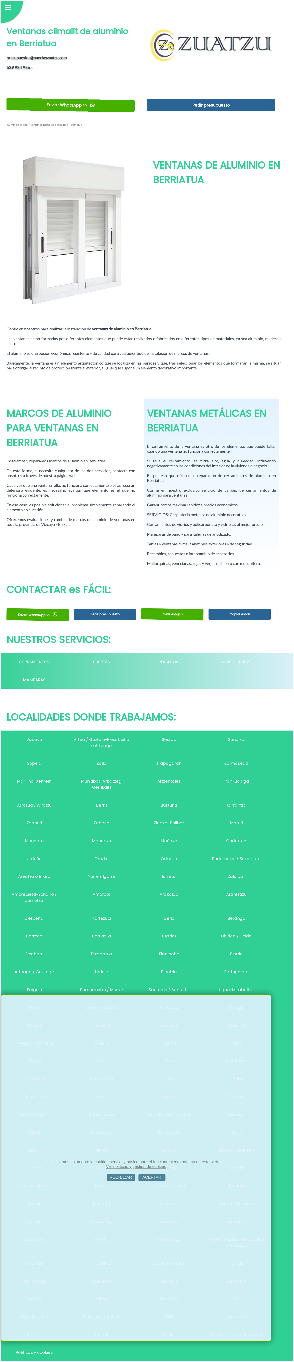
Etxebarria (101, 954)
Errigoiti (34, 990)
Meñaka (169, 841)
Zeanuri (34, 823)
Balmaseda (236, 763)
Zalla (102, 763)
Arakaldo (169, 894)
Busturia (169, 805)
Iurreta (169, 876)
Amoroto (102, 894)
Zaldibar (236, 876)
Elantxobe (169, 954)
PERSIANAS (169, 662)
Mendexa (101, 841)
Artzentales (169, 781)
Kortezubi (101, 918)
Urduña (34, 859)
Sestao (169, 739)
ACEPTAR (152, 1177)
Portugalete (236, 972)
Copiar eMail (240, 614)
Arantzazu (236, 894)
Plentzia (169, 972)
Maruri (236, 823)
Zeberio (101, 823)
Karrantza (236, 805)
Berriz (101, 805)
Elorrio (236, 954)
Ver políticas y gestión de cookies (136, 1166)
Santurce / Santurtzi (169, 990)
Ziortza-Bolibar (169, 823)
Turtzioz (168, 936)
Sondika (236, 739)
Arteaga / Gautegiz (34, 972)
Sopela (34, 763)
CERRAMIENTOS (34, 662)
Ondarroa (236, 841)
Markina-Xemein (34, 781)
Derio (169, 918)
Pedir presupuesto (211, 105)
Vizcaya (34, 739)
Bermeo (34, 936)
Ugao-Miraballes (236, 990)
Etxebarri (34, 954)
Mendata (34, 841)
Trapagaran (169, 763)
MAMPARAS (34, 680)
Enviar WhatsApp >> (70, 105)
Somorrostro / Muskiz (101, 990)
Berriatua (101, 936)
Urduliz (101, 972)
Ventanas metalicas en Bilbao (49, 125)
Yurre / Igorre (101, 876)
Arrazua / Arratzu (34, 805)
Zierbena (34, 918)
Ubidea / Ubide (236, 936)
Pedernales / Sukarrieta (236, 859)
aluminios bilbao (17, 125)
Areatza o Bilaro (34, 876)
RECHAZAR (121, 1177)
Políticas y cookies (34, 1352)
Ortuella (169, 859)
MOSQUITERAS (236, 662)
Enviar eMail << (172, 614)
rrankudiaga (236, 781)
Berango (236, 918)
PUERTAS (101, 662)
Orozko (101, 859)
